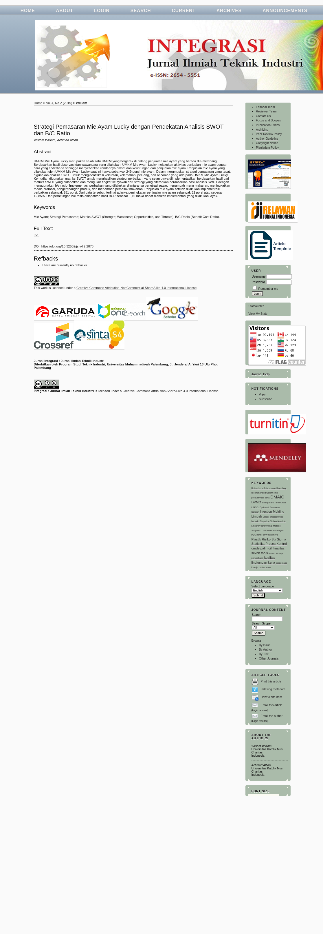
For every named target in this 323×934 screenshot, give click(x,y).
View (262, 394)
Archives (229, 10)
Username (259, 276)
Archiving (262, 129)
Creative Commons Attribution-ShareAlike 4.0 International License (171, 391)
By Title (264, 654)
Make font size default (266, 797)
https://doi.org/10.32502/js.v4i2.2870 (67, 246)
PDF (36, 234)
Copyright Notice (267, 143)
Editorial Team (265, 107)
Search (141, 10)
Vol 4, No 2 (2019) (59, 103)
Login (101, 10)
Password (258, 282)
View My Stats (257, 313)
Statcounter (256, 306)
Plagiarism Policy (267, 147)
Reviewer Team (266, 111)
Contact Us (263, 116)
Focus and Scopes (268, 120)
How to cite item (271, 697)
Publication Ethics (268, 125)
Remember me (268, 288)
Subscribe (265, 399)
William (81, 103)
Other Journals (269, 658)
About (64, 10)
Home (28, 10)
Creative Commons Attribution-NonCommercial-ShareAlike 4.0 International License (136, 288)
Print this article (270, 681)
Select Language (263, 586)
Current (184, 10)
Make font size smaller (257, 797)
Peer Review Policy (269, 134)
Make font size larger (275, 797)
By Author (265, 649)
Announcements (285, 10)
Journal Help (261, 374)
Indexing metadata (272, 689)
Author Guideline (267, 138)
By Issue (265, 645)
